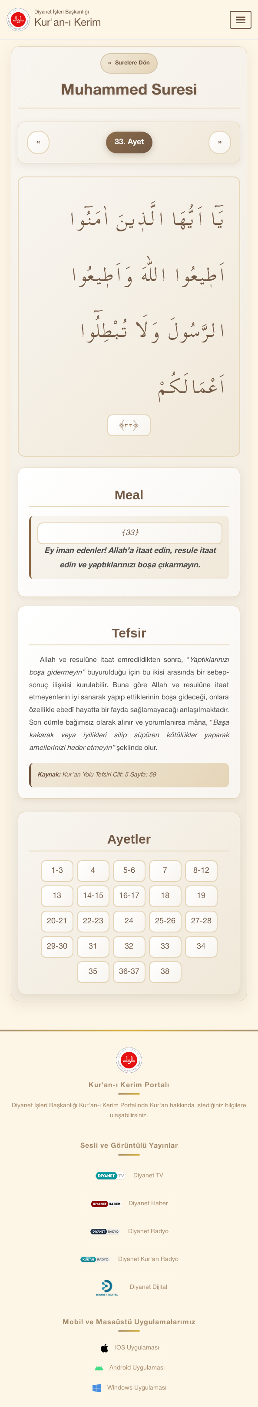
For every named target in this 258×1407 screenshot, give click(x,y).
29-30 (57, 946)
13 (57, 896)
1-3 (57, 871)
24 (129, 921)
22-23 (93, 921)
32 (129, 946)
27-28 (201, 921)
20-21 (57, 921)
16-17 (129, 896)
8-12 (201, 871)
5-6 (129, 871)
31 (93, 946)
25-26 (165, 921)
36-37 (129, 972)
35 (93, 972)
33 (165, 946)
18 (165, 896)
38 (165, 972)
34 (201, 946)
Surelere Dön (129, 63)
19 (201, 896)
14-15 (93, 896)
